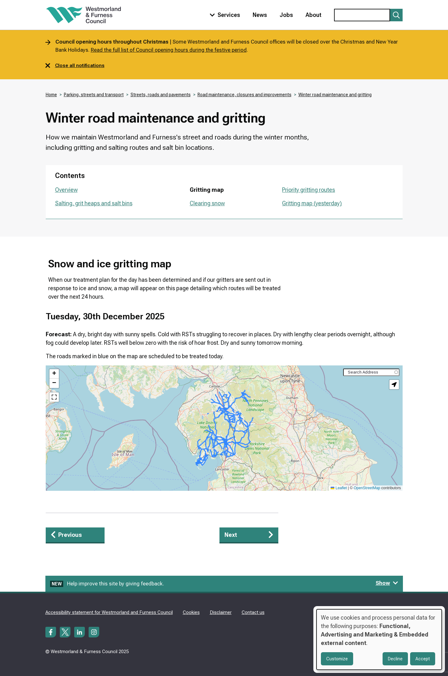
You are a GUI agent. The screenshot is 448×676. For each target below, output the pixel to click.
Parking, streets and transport (94, 94)
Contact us (253, 612)
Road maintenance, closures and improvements (244, 94)
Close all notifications (75, 65)
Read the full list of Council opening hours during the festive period (169, 50)
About (314, 15)
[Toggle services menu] (223, 15)
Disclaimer (221, 612)
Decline (395, 658)
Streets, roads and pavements (161, 94)
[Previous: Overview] (75, 535)
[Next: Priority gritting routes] (248, 535)
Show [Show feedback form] (387, 583)
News (260, 15)
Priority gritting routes (308, 189)
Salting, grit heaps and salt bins (93, 203)
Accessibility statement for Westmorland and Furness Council (109, 612)
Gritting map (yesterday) (312, 203)
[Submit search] (396, 15)
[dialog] (379, 639)
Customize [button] (337, 658)
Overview (66, 189)
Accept (422, 658)
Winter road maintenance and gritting (335, 94)
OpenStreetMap (367, 488)
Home (51, 94)
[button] (54, 374)
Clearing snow (207, 203)
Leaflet (339, 488)
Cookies (191, 612)
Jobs (286, 15)
